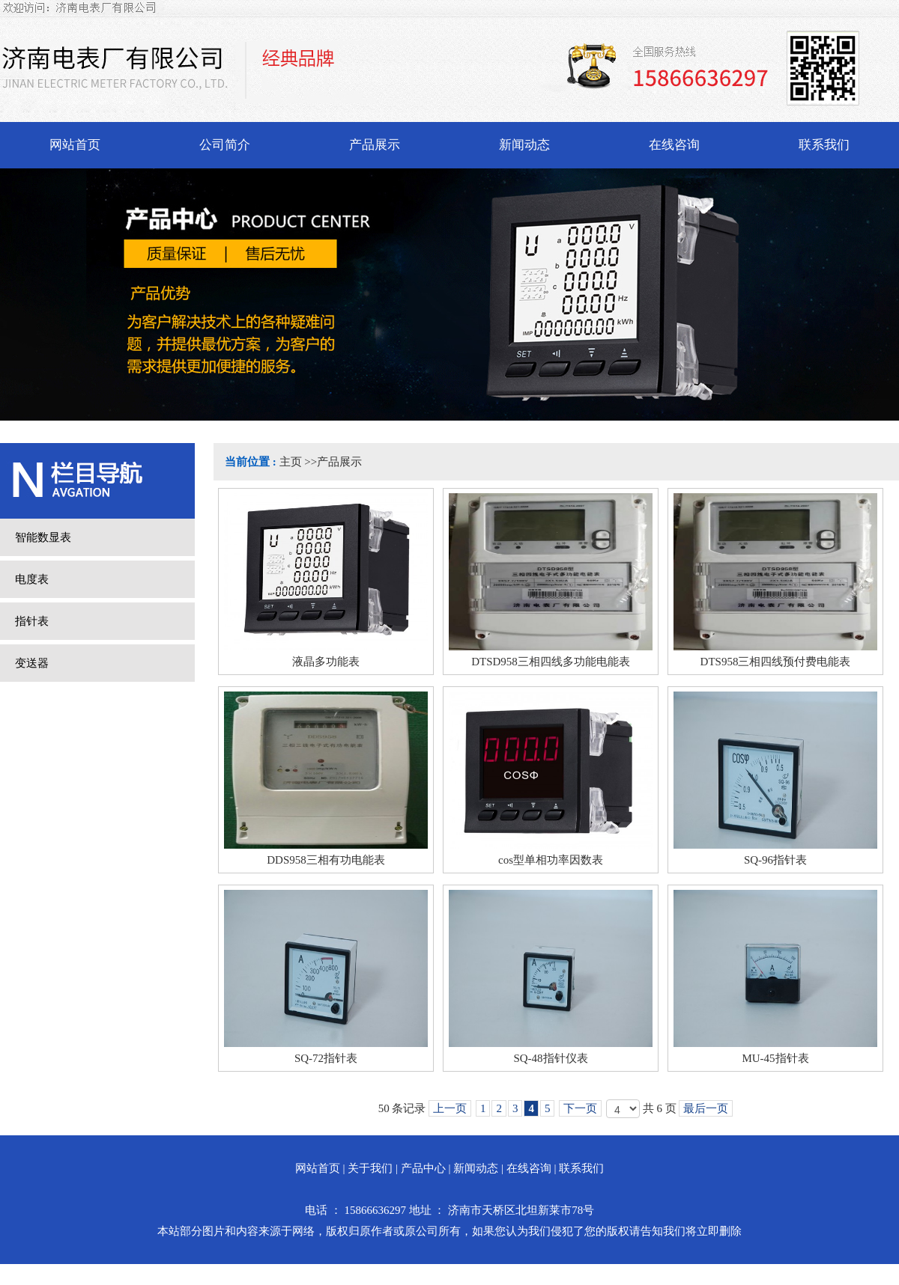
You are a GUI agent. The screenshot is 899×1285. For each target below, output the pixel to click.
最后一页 (705, 1108)
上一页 (450, 1108)
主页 (290, 462)
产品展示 (339, 462)
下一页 (580, 1108)
